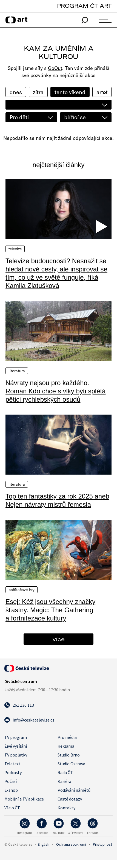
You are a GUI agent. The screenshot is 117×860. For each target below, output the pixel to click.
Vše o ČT (12, 807)
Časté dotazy (70, 799)
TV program (15, 737)
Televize (15, 248)
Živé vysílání (15, 746)
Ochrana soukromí (71, 844)
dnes (16, 92)
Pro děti (19, 117)
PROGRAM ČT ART (84, 5)
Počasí (10, 781)
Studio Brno (69, 755)
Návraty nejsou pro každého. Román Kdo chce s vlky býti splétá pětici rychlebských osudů (55, 391)
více (59, 639)
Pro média (67, 737)
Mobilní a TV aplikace (24, 799)
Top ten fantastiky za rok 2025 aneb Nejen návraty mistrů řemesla (57, 500)
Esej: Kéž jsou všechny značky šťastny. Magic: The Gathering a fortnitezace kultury (50, 610)
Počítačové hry (21, 589)
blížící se (75, 117)
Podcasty (13, 772)
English (43, 844)
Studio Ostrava (71, 763)
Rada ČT (65, 772)
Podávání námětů (74, 790)
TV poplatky (15, 755)
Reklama (66, 746)
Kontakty (66, 807)
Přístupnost (102, 844)
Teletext (12, 763)
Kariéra (64, 781)
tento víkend (70, 92)
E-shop (11, 790)
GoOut (55, 68)
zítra (38, 92)
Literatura (16, 370)
